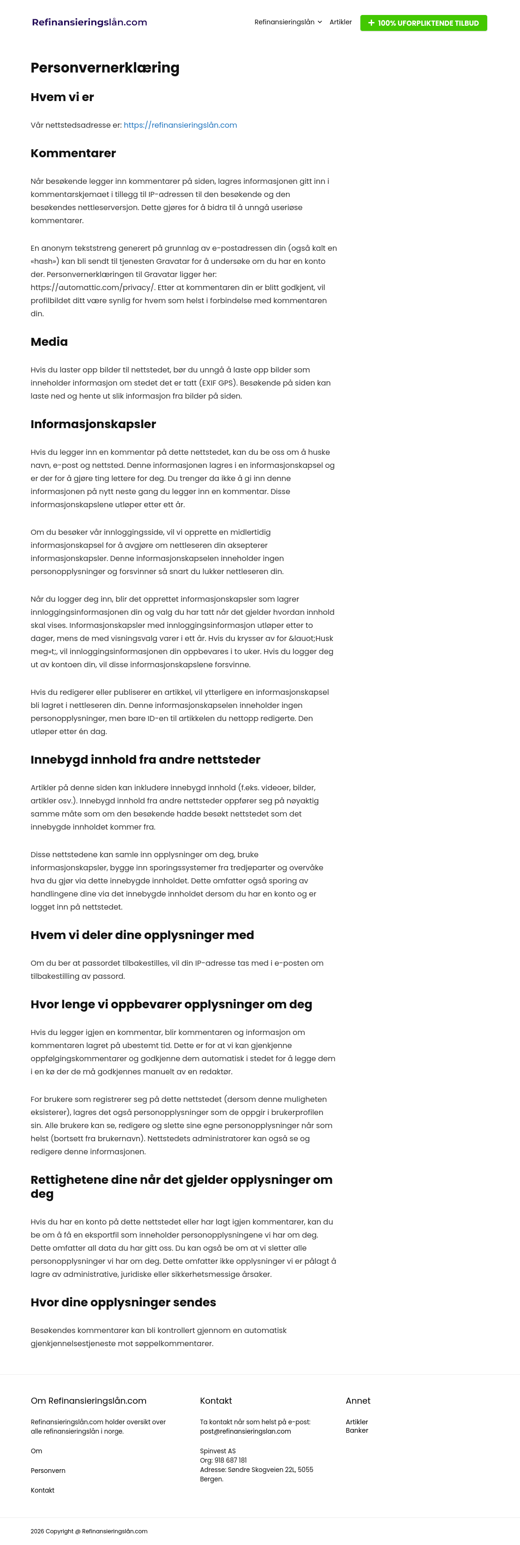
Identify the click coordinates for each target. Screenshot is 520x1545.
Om (36, 1451)
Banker (357, 1430)
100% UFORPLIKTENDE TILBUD (423, 23)
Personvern (48, 1470)
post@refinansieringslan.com (245, 1431)
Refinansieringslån (285, 22)
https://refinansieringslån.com (180, 125)
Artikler (341, 22)
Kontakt (43, 1490)
